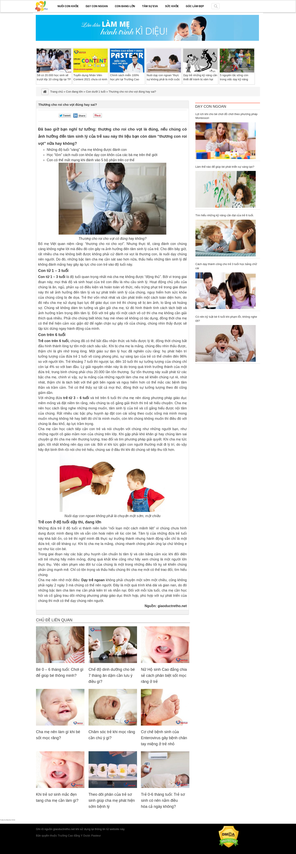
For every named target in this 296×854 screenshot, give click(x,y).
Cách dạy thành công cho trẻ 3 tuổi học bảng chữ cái (226, 266)
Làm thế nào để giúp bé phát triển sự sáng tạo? (224, 166)
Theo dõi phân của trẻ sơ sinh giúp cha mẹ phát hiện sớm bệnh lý (112, 800)
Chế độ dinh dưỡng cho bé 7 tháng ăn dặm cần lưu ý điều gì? (112, 675)
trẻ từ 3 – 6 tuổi (76, 398)
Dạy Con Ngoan (210, 106)
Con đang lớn (125, 6)
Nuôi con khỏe (68, 6)
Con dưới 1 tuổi (96, 91)
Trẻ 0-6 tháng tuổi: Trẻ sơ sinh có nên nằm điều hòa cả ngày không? (163, 800)
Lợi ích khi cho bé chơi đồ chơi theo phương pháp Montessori (226, 116)
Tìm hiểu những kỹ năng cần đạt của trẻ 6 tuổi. (224, 215)
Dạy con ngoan (97, 6)
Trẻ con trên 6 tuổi (53, 341)
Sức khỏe (172, 6)
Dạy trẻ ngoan (93, 580)
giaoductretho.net (172, 606)
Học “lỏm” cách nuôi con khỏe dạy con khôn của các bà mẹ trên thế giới (102, 155)
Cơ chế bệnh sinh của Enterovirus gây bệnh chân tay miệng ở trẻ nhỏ (164, 738)
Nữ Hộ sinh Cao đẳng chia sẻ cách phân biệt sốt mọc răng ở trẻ (164, 675)
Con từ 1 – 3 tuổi (51, 277)
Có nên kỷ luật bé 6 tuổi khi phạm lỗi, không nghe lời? (226, 318)
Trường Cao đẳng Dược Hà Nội (7, 820)
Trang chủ (56, 91)
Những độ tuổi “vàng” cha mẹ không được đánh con (87, 150)
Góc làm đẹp (195, 6)
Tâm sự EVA (150, 6)
